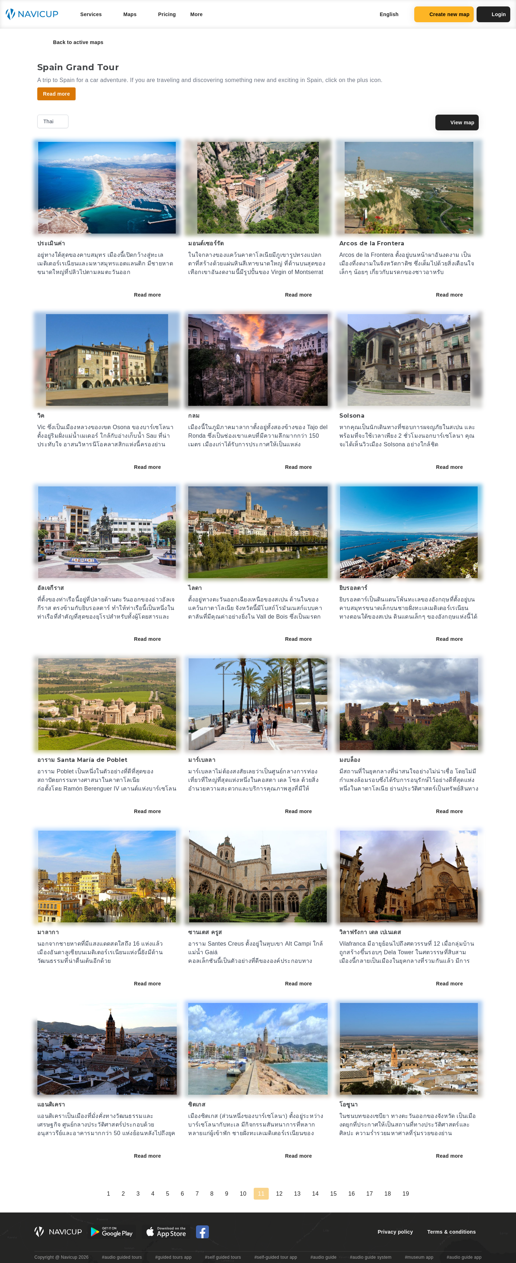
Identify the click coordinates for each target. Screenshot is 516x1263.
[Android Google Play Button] (111, 1232)
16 (351, 1194)
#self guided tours (223, 1257)
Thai (53, 121)
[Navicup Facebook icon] (202, 1231)
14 (315, 1194)
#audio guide (324, 1257)
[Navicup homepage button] (34, 14)
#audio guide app (464, 1257)
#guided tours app (173, 1257)
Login (493, 14)
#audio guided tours (122, 1257)
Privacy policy (395, 1232)
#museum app (419, 1257)
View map (457, 122)
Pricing (167, 14)
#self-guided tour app (275, 1257)
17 (369, 1194)
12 (279, 1194)
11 (261, 1194)
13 (297, 1194)
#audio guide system (370, 1257)
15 (333, 1194)
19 (405, 1194)
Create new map (444, 14)
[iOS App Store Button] (166, 1232)
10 (243, 1194)
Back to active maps (73, 42)
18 (387, 1194)
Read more (152, 294)
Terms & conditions (451, 1232)
